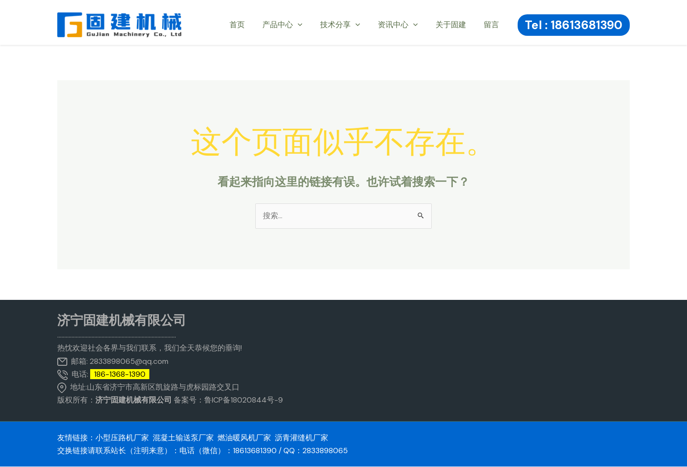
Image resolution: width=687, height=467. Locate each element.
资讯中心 (404, 25)
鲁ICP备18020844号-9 (243, 400)
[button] (574, 25)
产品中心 (294, 25)
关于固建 (454, 25)
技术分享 (349, 25)
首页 (251, 25)
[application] (309, 25)
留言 (492, 25)
